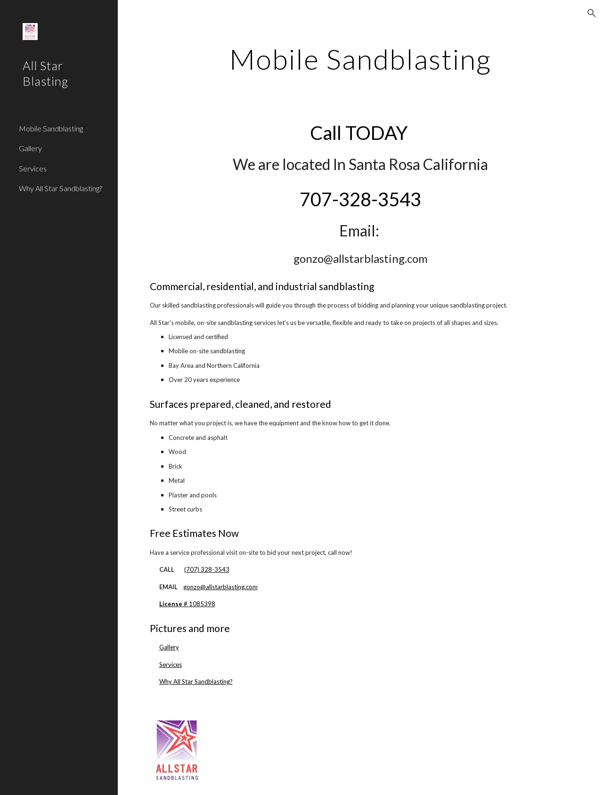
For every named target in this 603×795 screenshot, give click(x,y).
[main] (360, 59)
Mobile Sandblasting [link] (51, 128)
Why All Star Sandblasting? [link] (60, 188)
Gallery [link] (30, 148)
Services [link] (33, 168)
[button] (591, 13)
